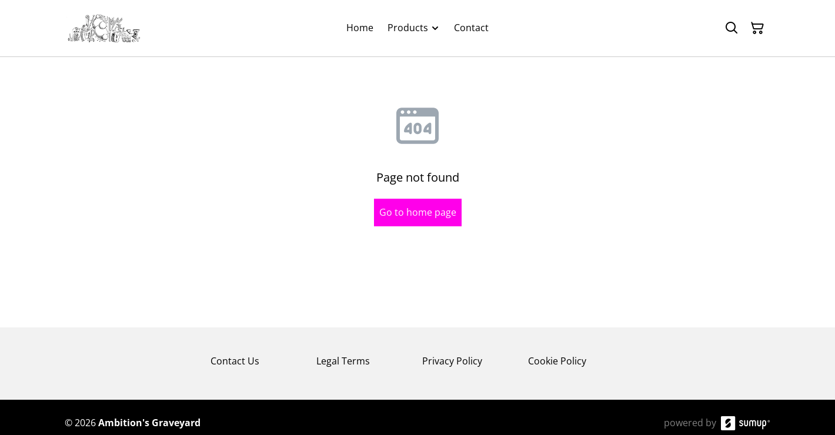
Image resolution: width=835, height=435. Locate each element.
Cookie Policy (557, 360)
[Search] (731, 28)
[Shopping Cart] (757, 28)
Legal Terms (343, 360)
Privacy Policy (452, 360)
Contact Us (235, 360)
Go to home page (417, 212)
